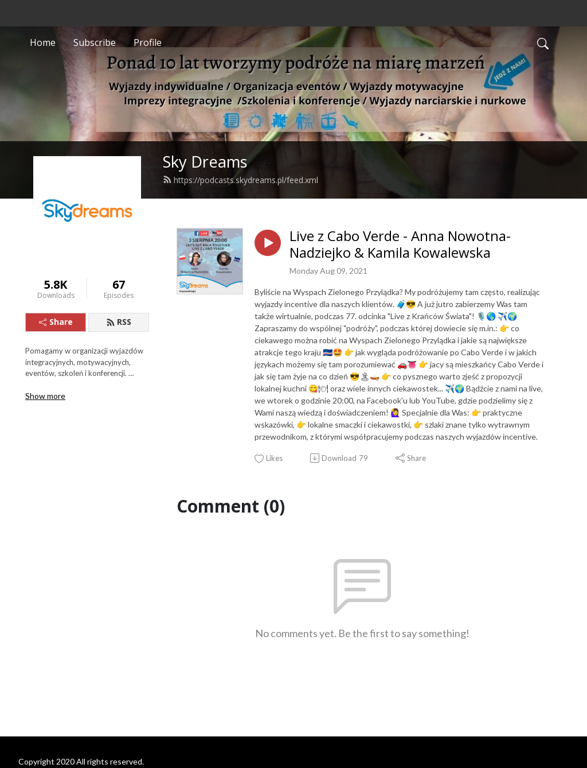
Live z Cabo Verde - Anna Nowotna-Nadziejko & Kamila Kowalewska (400, 244)
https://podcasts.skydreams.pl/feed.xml (240, 179)
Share (56, 321)
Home (43, 42)
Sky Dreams (205, 161)
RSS (118, 321)
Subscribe (94, 42)
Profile (148, 42)
